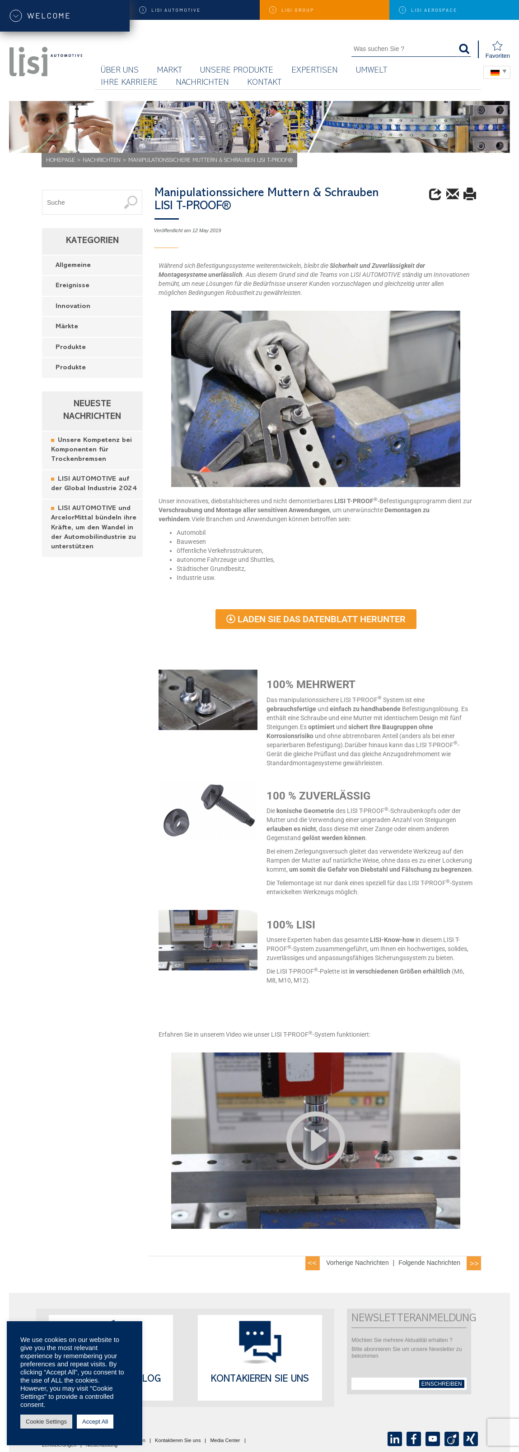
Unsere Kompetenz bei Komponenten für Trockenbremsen (91, 450)
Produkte (71, 348)
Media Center (225, 1440)
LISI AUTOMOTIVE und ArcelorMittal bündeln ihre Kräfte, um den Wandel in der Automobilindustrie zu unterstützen (93, 528)
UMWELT (371, 71)
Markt (169, 71)
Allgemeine (73, 265)
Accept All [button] (95, 1421)
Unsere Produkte (236, 71)
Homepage (60, 161)
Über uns (120, 71)
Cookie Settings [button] (46, 1421)
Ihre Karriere (129, 83)
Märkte (67, 327)
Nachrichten (202, 83)
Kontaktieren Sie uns (178, 1440)
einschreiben (441, 1384)
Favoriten (498, 50)
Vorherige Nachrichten (357, 1262)
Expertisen (314, 71)
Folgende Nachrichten (429, 1262)
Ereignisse (72, 286)
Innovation (73, 306)
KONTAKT (264, 83)
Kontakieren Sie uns (260, 1380)
